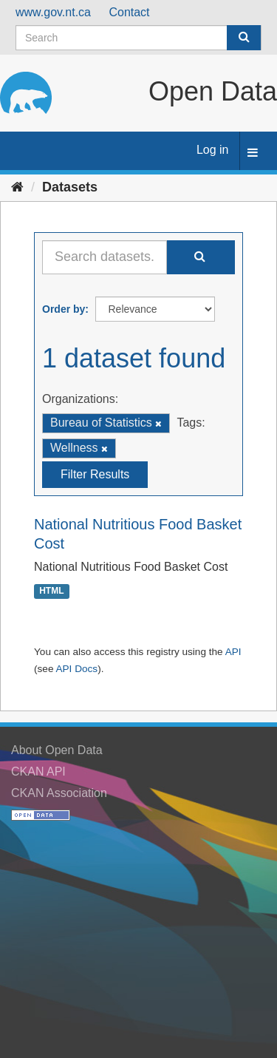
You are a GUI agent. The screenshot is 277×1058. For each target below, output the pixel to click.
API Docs (76, 668)
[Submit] (244, 37)
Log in (212, 149)
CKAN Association (59, 793)
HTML (51, 591)
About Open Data (57, 750)
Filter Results (95, 474)
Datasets (70, 187)
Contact (129, 12)
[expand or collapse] (252, 153)
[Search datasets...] (104, 257)
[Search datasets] (138, 37)
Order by (63, 309)
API (233, 651)
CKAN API (38, 771)
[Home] (17, 187)
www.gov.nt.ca (53, 12)
